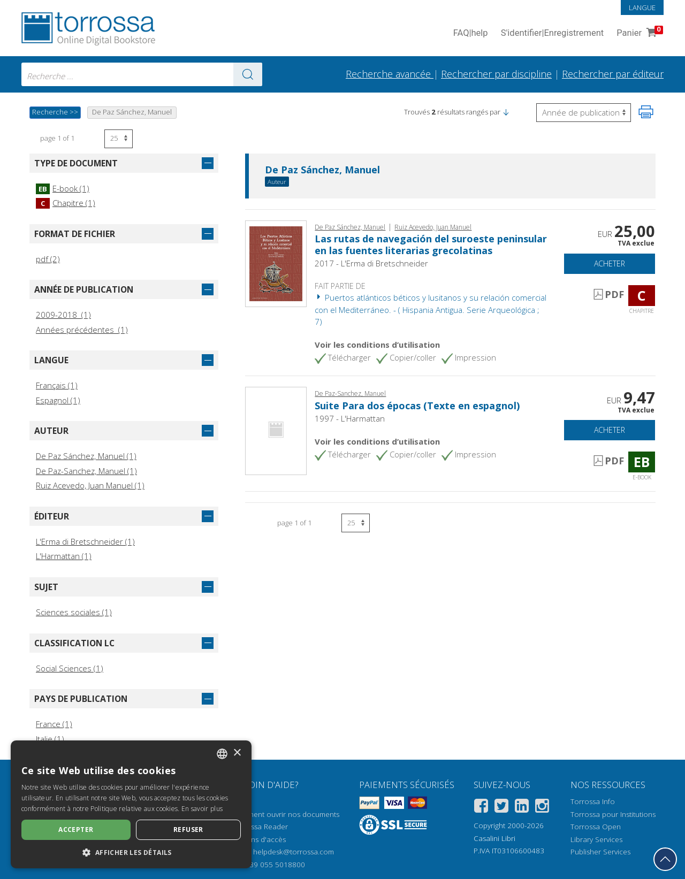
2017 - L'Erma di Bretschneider (371, 263)
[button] (505, 112)
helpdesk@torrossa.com (293, 852)
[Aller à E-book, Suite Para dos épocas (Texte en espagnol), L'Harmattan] (275, 430)
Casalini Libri (494, 838)
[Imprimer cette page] (646, 111)
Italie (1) (50, 738)
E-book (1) (62, 188)
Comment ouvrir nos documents (285, 814)
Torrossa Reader (260, 826)
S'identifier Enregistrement (552, 33)
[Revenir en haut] (665, 859)
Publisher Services (600, 852)
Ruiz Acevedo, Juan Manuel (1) (90, 485)
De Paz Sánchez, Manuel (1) (86, 455)
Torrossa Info (592, 801)
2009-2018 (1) (63, 314)
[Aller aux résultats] (247, 74)
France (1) (54, 724)
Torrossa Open (595, 826)
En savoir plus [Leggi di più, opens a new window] (202, 808)
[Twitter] (501, 808)
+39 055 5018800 (275, 864)
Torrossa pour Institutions (613, 814)
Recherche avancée (389, 73)
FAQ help (470, 33)
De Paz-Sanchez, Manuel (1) (86, 470)
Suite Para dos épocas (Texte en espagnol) (417, 405)
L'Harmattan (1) (64, 556)
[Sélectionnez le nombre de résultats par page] (118, 138)
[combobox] (141, 74)
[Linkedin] (522, 808)
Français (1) (57, 385)
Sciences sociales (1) (74, 612)
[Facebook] (481, 808)
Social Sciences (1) (69, 668)
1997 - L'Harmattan (350, 418)
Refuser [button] (188, 829)
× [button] (237, 753)
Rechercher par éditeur (613, 73)
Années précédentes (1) (82, 329)
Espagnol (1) (58, 400)
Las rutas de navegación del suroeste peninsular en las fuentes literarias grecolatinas (431, 244)
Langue (642, 7)
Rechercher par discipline (496, 73)
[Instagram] (542, 808)
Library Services (596, 839)
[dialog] (131, 804)
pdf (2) (48, 259)
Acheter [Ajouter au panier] (609, 263)
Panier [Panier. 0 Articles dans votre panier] (638, 33)
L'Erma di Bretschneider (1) (85, 541)
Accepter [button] (75, 829)
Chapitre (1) (65, 202)
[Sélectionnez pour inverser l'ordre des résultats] (583, 112)
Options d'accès (259, 839)
